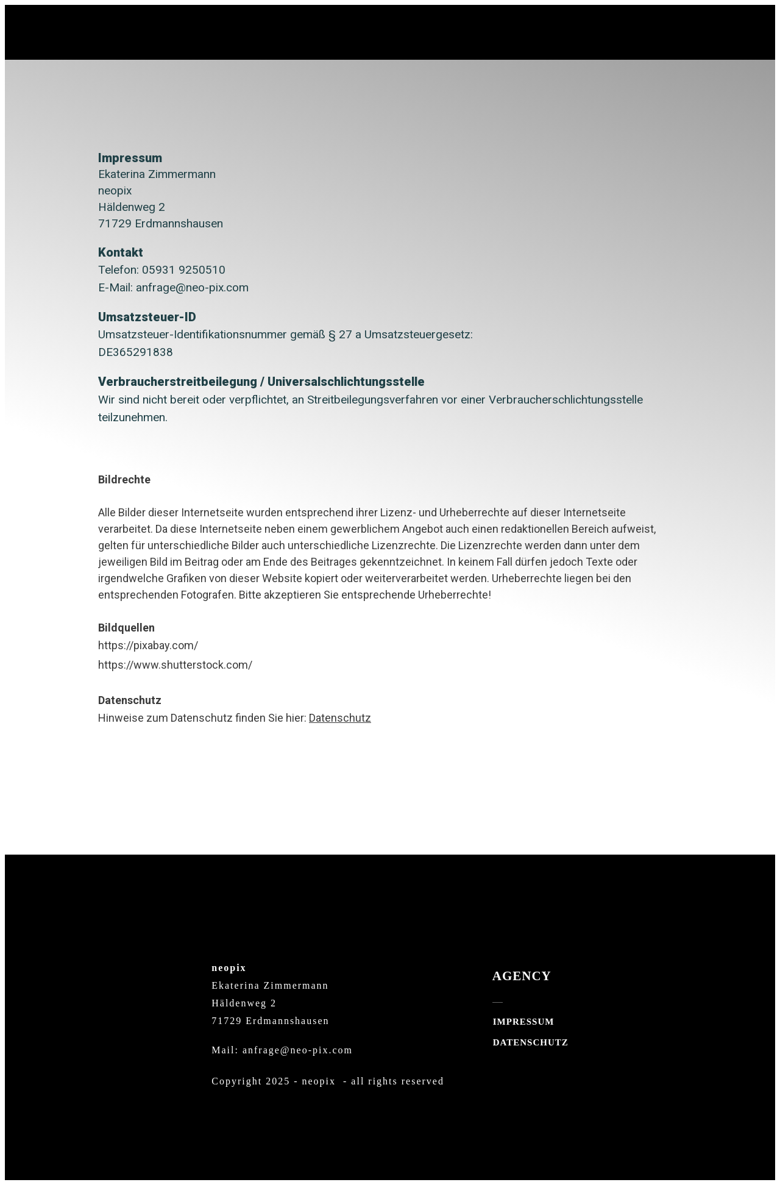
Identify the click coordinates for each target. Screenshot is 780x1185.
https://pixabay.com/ (148, 645)
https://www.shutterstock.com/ (175, 664)
